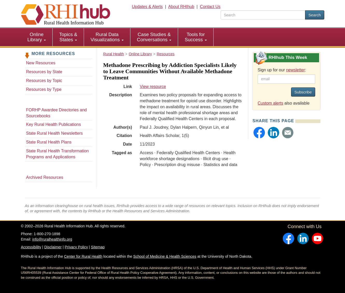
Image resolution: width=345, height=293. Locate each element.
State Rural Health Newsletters (54, 133)
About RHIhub (181, 6)
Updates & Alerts (147, 6)
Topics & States (68, 37)
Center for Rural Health (83, 256)
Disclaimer (53, 247)
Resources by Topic (44, 80)
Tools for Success (196, 37)
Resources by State (44, 72)
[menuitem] (37, 37)
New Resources (40, 63)
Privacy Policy (76, 247)
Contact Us (210, 6)
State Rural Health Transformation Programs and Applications (57, 154)
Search (314, 15)
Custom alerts (270, 103)
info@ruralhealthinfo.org (52, 239)
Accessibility (31, 247)
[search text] (263, 14)
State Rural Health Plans (49, 142)
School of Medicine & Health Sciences (164, 256)
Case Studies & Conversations (154, 37)
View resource (153, 86)
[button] (259, 132)
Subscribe (303, 92)
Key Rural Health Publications (53, 124)
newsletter (295, 70)
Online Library (36, 37)
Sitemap (98, 247)
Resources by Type (44, 89)
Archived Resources (44, 177)
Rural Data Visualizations (107, 37)
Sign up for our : (282, 70)
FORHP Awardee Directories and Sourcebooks (56, 113)
